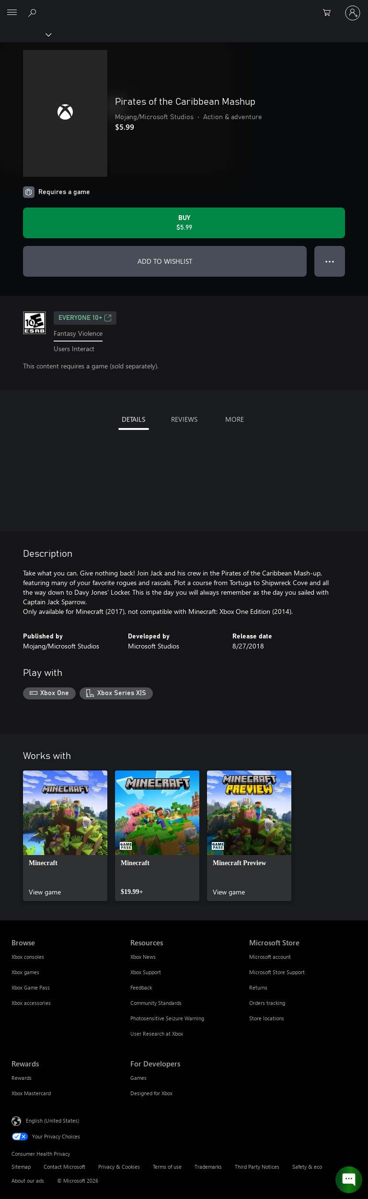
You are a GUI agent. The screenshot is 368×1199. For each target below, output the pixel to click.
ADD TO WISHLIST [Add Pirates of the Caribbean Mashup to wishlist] (165, 261)
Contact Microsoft (64, 1166)
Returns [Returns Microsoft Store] (258, 987)
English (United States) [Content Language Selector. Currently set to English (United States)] (52, 1120)
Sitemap (21, 1166)
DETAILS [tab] (133, 419)
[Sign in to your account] (352, 12)
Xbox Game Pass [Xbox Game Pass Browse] (31, 987)
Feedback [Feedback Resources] (141, 987)
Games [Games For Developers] (138, 1078)
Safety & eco (307, 1166)
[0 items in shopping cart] (329, 12)
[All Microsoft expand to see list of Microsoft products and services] (11, 12)
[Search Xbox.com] (33, 12)
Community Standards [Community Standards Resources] (156, 1003)
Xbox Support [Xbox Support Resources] (145, 972)
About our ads (28, 1180)
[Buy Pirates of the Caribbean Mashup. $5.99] (184, 223)
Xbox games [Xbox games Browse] (25, 972)
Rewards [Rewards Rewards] (22, 1078)
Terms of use (167, 1166)
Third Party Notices (257, 1166)
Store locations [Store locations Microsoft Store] (266, 1018)
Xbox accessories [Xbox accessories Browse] (31, 1003)
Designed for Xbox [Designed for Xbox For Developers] (151, 1093)
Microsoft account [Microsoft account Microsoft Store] (270, 957)
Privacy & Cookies (119, 1166)
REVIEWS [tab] (184, 419)
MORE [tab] (234, 419)
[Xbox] (25, 34)
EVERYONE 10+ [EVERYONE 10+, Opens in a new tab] (85, 318)
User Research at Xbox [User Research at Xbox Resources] (156, 1033)
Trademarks (208, 1166)
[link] (65, 836)
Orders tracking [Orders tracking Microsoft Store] (267, 1003)
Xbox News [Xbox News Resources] (143, 957)
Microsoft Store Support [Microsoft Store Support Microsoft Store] (277, 972)
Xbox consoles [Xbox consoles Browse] (28, 957)
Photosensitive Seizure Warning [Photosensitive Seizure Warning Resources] (167, 1018)
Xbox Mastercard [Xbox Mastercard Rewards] (31, 1093)
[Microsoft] (183, 7)
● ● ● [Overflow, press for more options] (329, 261)
